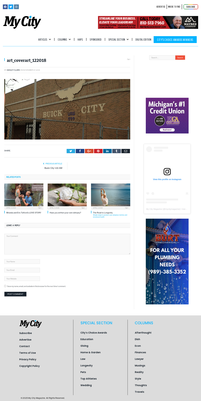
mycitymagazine (172, 209)
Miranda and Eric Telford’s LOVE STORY (23, 213)
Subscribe (25, 333)
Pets (83, 372)
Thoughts (141, 385)
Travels (139, 392)
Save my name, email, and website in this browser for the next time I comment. (36, 286)
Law (82, 359)
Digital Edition (143, 39)
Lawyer (139, 359)
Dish (137, 339)
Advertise (25, 339)
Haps (80, 39)
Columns (64, 39)
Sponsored (95, 39)
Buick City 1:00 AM (53, 168)
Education (86, 339)
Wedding (86, 385)
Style (138, 378)
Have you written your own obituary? (65, 213)
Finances (140, 352)
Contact (24, 346)
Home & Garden (90, 352)
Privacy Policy (27, 359)
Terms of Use (27, 353)
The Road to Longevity (111, 215)
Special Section (118, 39)
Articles (44, 39)
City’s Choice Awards (93, 332)
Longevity (86, 365)
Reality (139, 372)
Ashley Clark (13, 70)
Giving (84, 346)
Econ (138, 346)
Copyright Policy (29, 366)
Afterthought (143, 332)
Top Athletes (88, 378)
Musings (140, 365)
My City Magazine (154, 209)
